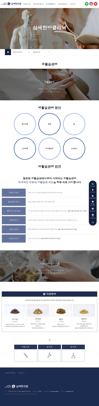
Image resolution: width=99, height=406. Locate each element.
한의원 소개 (27, 4)
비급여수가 (21, 373)
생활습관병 (36, 52)
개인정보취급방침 (10, 373)
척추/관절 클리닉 (38, 4)
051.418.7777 (69, 391)
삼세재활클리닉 (51, 4)
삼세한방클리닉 (63, 4)
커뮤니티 (73, 4)
